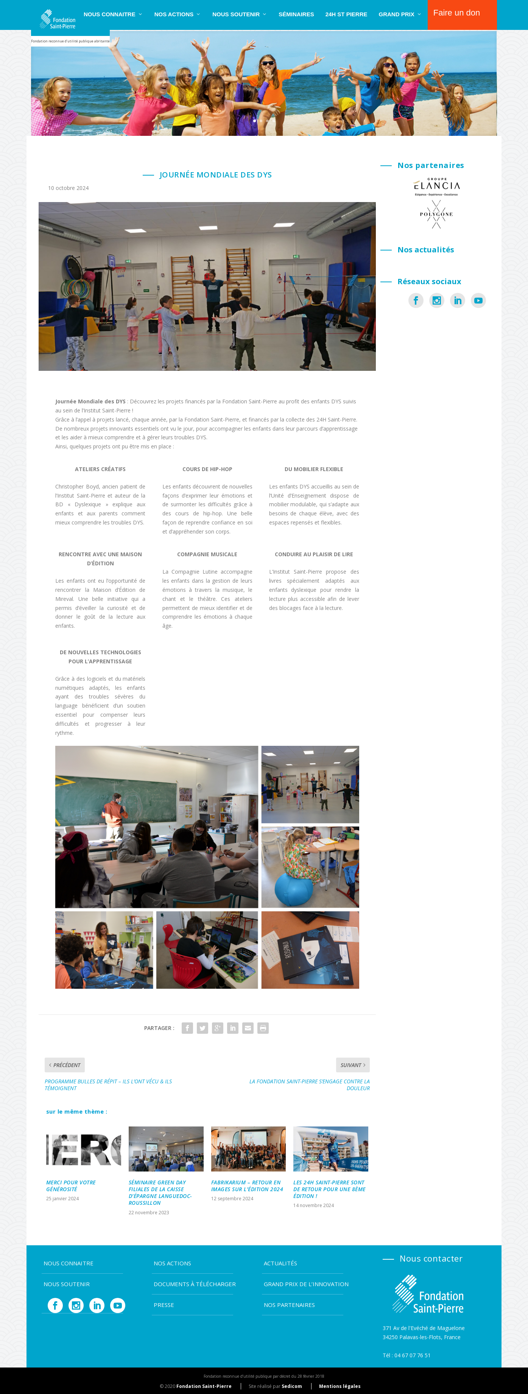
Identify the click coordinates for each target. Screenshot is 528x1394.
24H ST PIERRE (347, 14)
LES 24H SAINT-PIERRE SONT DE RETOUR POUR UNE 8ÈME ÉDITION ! (329, 1188)
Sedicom (292, 1385)
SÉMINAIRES (296, 14)
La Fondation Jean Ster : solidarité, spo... (422, 336)
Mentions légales (340, 1385)
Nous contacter (431, 1257)
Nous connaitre (110, 14)
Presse (164, 1303)
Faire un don (456, 12)
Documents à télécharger (195, 1283)
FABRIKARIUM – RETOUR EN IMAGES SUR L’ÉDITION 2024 (247, 1185)
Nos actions (174, 14)
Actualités (280, 1262)
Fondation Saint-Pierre (204, 1385)
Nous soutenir (236, 14)
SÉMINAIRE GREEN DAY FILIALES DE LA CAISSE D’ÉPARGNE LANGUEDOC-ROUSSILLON (160, 1192)
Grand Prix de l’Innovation (306, 1283)
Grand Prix (396, 14)
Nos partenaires (289, 1303)
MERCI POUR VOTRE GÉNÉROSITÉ (71, 1185)
